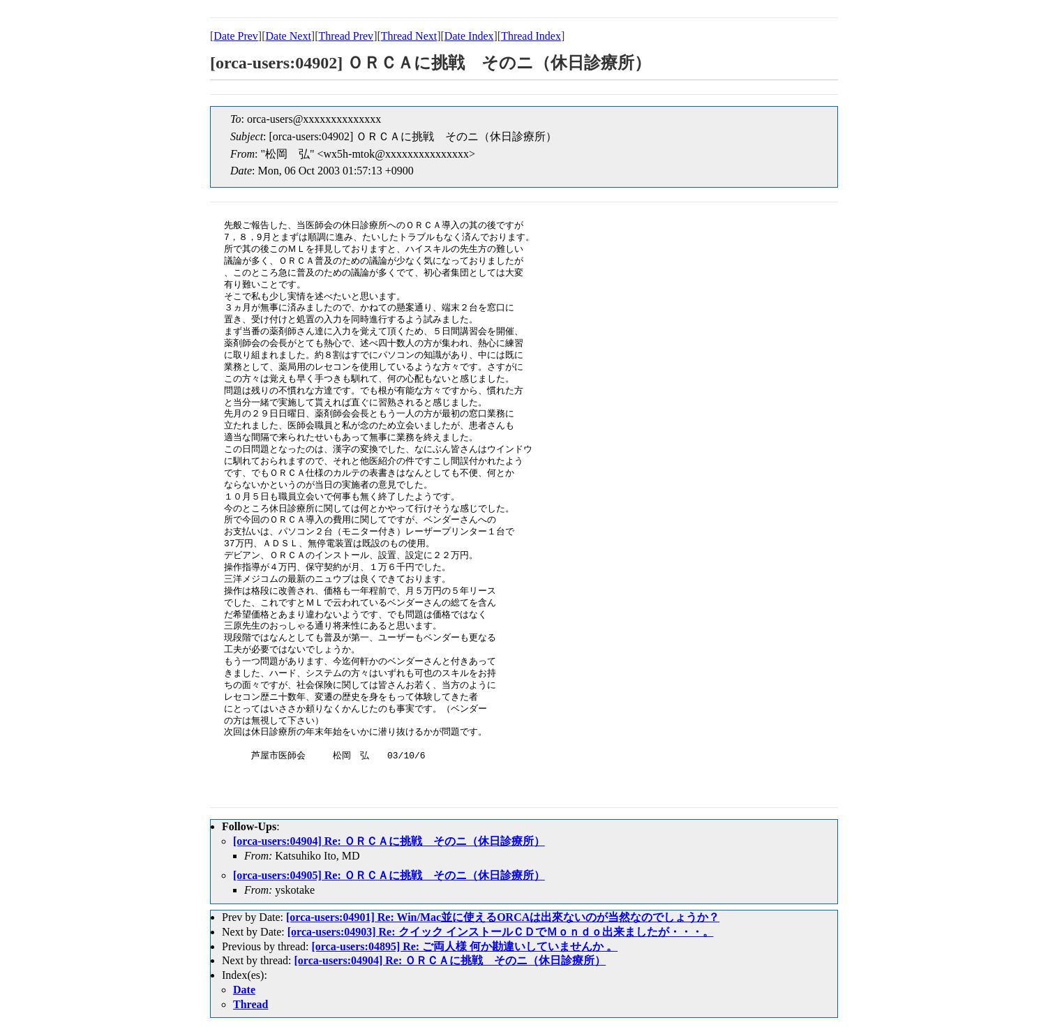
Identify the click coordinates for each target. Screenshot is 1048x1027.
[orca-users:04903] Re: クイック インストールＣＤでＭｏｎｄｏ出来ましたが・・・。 (500, 932)
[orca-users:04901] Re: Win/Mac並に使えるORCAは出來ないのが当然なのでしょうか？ (502, 917)
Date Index (469, 36)
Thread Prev (345, 36)
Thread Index (531, 36)
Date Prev (236, 36)
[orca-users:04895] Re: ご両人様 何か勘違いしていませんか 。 (464, 946)
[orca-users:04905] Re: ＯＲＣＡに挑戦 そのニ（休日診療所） (389, 875)
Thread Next (409, 36)
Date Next (288, 36)
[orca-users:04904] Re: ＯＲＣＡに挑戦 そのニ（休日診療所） (389, 841)
